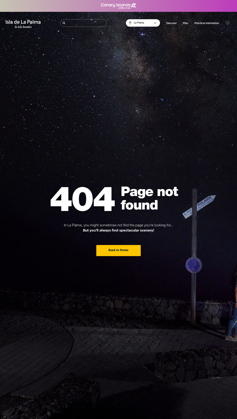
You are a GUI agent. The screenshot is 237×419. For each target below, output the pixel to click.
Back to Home (118, 250)
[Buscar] (83, 23)
